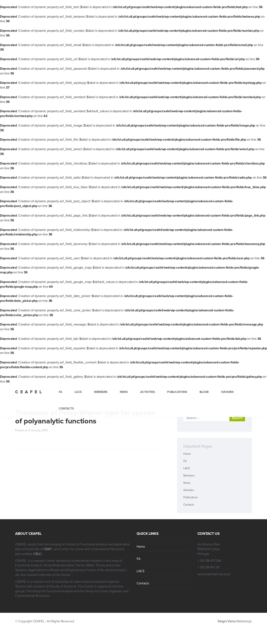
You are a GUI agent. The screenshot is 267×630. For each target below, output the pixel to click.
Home (187, 454)
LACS (78, 392)
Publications (177, 392)
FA (60, 392)
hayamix (227, 392)
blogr (204, 392)
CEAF (48, 549)
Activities (147, 392)
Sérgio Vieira (226, 621)
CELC (37, 554)
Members (100, 392)
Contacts (66, 408)
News (124, 392)
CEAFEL (29, 392)
